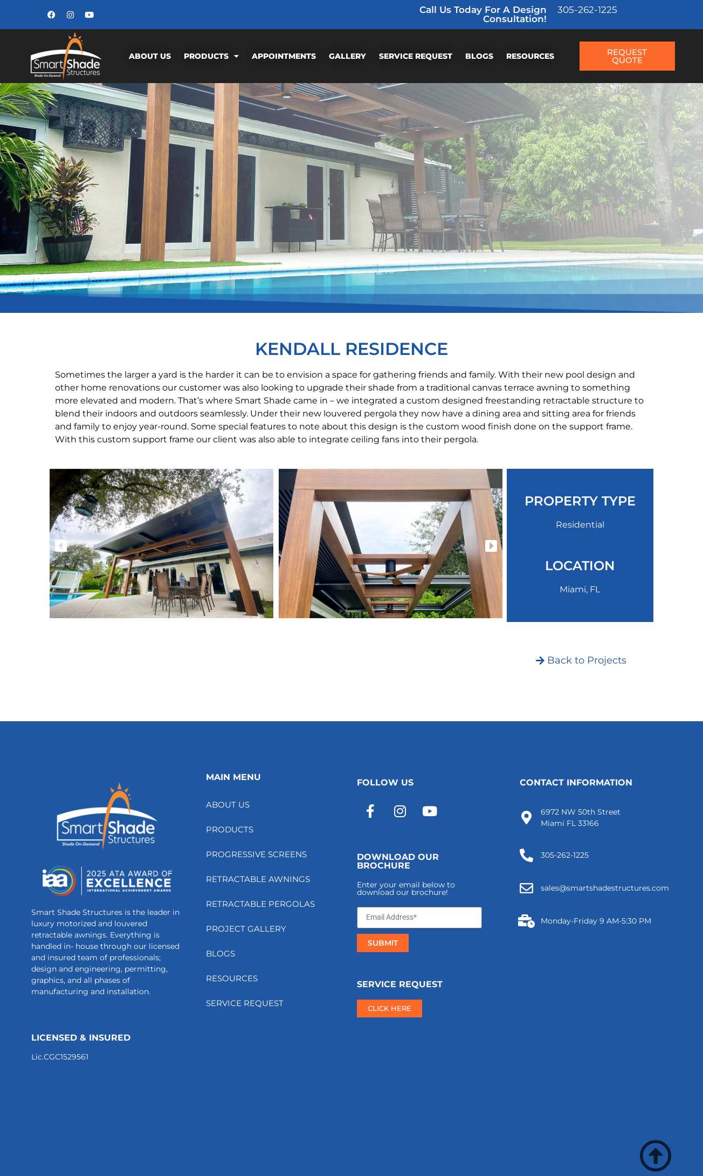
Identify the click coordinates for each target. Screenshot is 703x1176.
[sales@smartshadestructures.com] (526, 888)
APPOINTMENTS (284, 56)
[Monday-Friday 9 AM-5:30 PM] (526, 921)
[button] (61, 545)
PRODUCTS (211, 56)
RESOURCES (530, 56)
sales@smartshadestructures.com (605, 888)
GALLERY (347, 56)
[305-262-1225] (526, 855)
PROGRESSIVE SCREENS (256, 854)
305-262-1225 (587, 9)
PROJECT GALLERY (246, 929)
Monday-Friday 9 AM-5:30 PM (596, 921)
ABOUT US (150, 56)
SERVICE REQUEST (415, 56)
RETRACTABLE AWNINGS (258, 879)
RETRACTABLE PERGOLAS (260, 904)
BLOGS (479, 56)
